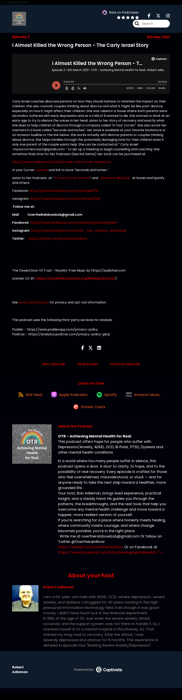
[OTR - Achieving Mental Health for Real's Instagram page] (165, 17)
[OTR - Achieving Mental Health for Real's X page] (155, 17)
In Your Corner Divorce (72, 179)
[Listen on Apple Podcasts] (68, 398)
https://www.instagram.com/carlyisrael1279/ (65, 200)
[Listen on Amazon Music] (145, 398)
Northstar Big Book (115, 179)
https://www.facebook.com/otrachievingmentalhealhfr (74, 224)
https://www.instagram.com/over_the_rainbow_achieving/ (79, 232)
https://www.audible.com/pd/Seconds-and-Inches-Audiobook (62, 163)
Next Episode (53, 365)
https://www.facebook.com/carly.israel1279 (63, 192)
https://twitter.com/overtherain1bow (58, 240)
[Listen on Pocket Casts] (89, 412)
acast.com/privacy (34, 303)
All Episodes (87, 365)
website (42, 171)
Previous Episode (125, 365)
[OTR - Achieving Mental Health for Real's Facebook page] (149, 17)
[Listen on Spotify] (107, 398)
